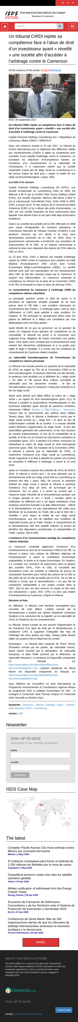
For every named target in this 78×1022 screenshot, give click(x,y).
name (14, 750)
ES (68, 3)
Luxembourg (40, 708)
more (40, 942)
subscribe (64, 1010)
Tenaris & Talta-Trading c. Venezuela (53, 409)
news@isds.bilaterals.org (28, 1014)
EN (63, 3)
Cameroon (28, 704)
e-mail (15, 762)
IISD (20, 713)
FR (73, 3)
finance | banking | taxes (50, 704)
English (46, 70)
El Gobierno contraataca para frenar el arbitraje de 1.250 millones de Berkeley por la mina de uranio (40, 863)
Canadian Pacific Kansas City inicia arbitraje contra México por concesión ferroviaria (41, 849)
